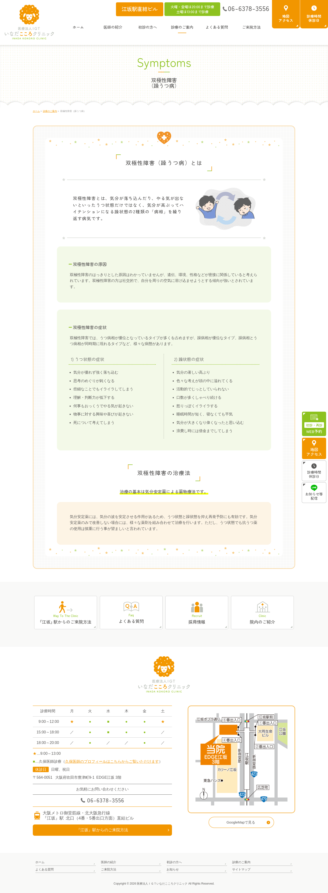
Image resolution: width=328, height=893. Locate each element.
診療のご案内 (241, 862)
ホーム (40, 862)
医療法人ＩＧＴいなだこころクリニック (162, 883)
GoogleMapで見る (241, 822)
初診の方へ (174, 862)
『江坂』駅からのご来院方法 (102, 830)
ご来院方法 (108, 869)
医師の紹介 (108, 862)
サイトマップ (241, 869)
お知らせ (173, 869)
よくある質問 (44, 869)
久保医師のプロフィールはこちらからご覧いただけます (112, 761)
